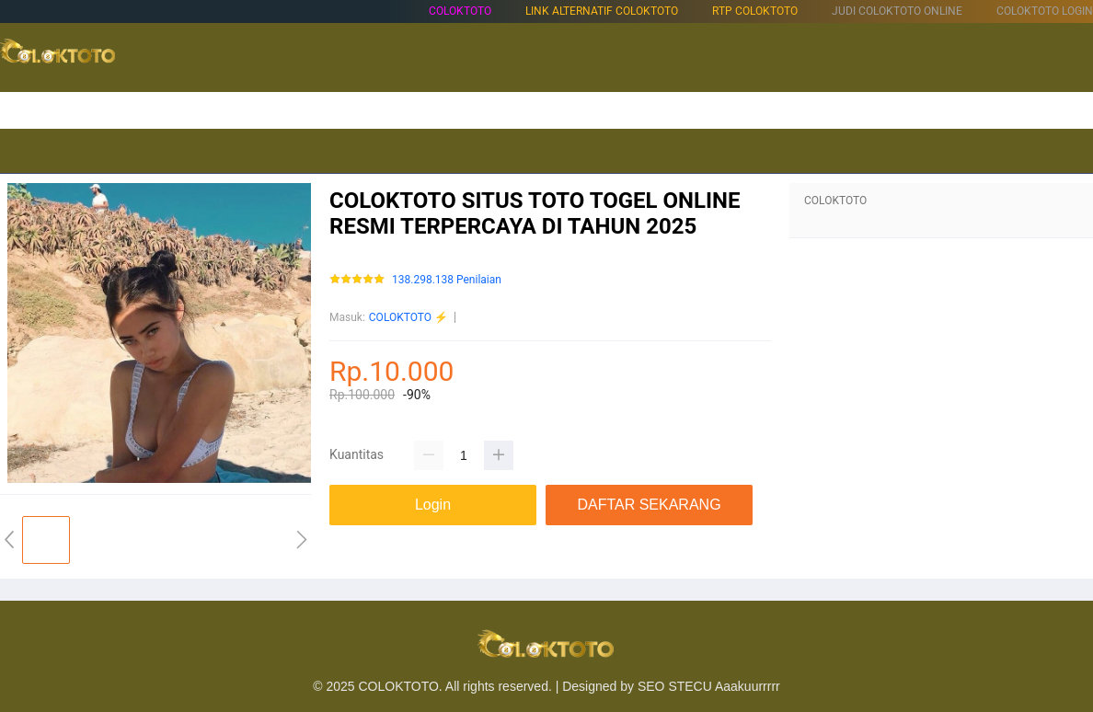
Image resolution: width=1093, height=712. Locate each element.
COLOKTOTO (460, 11)
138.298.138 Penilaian (446, 280)
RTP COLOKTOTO (755, 11)
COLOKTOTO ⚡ (408, 317)
